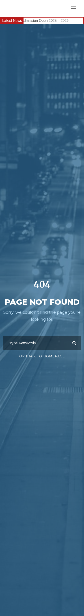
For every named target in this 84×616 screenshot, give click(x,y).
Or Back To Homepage (42, 356)
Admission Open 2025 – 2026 (45, 21)
